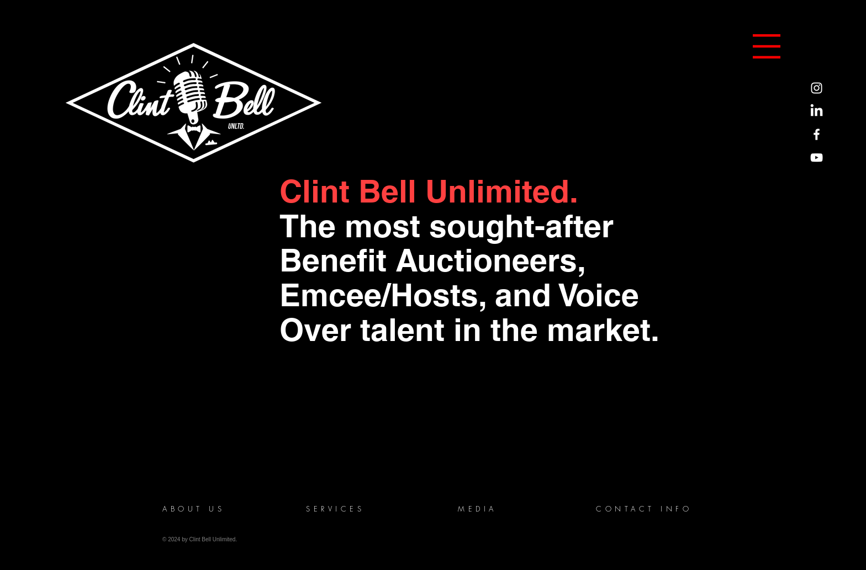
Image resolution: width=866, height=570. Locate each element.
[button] (766, 46)
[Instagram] (816, 88)
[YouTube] (816, 157)
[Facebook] (816, 134)
